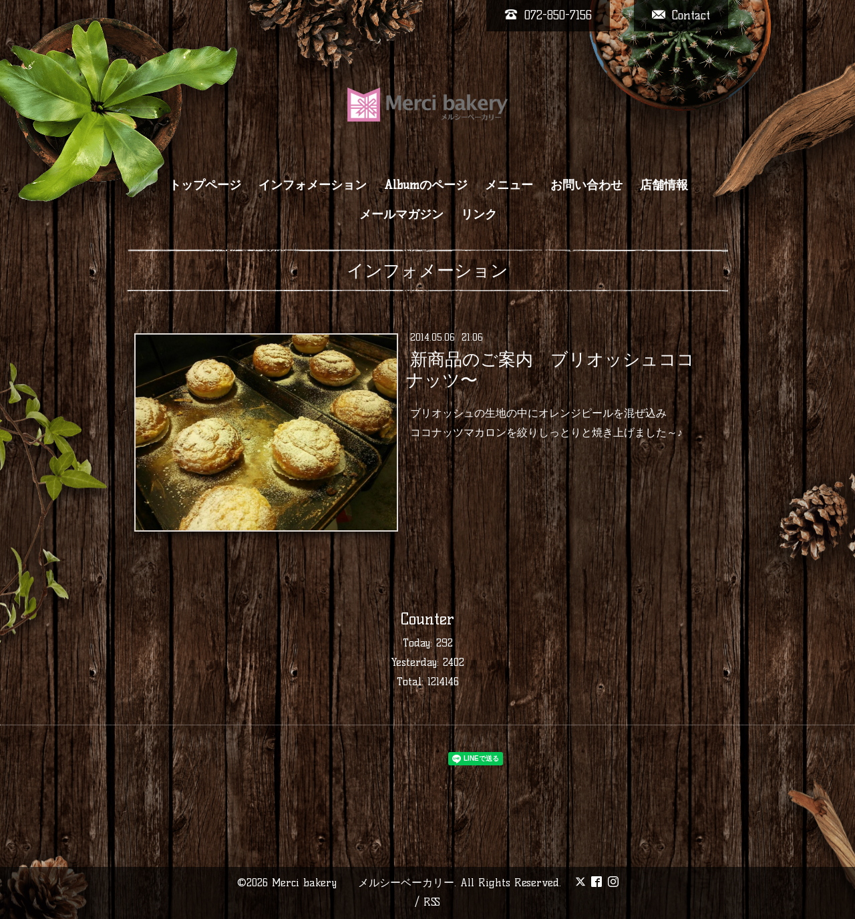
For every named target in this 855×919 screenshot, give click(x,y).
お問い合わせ (586, 185)
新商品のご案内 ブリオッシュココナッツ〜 (550, 370)
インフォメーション (313, 185)
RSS (431, 902)
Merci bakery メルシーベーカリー (363, 882)
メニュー (509, 185)
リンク (479, 214)
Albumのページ (426, 185)
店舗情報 (664, 185)
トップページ (205, 185)
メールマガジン (401, 214)
